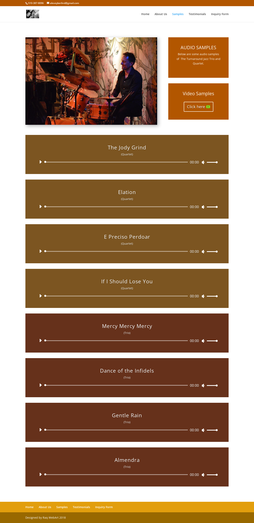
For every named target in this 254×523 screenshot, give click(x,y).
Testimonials (197, 14)
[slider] (211, 162)
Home (145, 14)
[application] (127, 162)
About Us (161, 14)
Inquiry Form (220, 14)
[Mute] (203, 162)
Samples (178, 14)
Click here (196, 106)
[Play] (40, 162)
